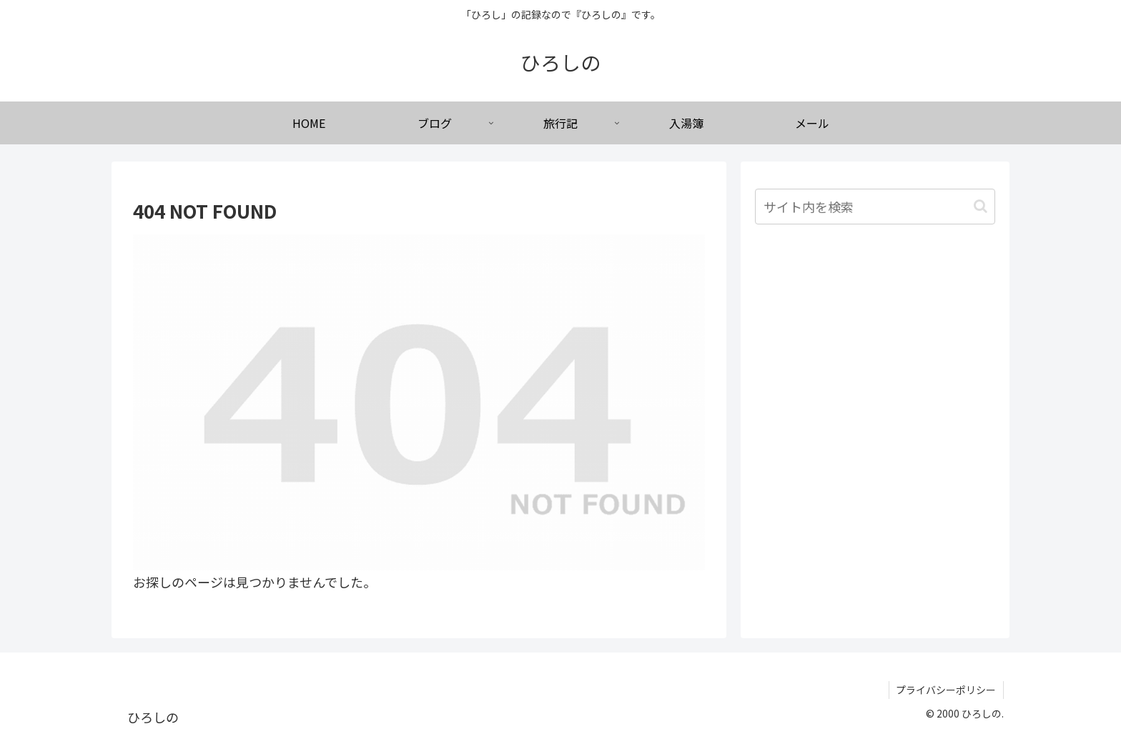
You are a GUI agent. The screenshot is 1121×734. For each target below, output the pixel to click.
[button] (980, 206)
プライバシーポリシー (946, 690)
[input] (875, 206)
